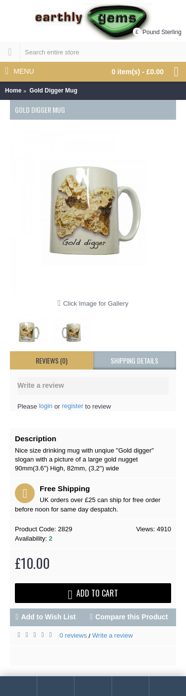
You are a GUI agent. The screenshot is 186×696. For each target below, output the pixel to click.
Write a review (112, 635)
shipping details (134, 360)
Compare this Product (131, 617)
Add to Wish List (48, 617)
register (72, 406)
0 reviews (73, 635)
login (45, 406)
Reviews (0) (51, 360)
